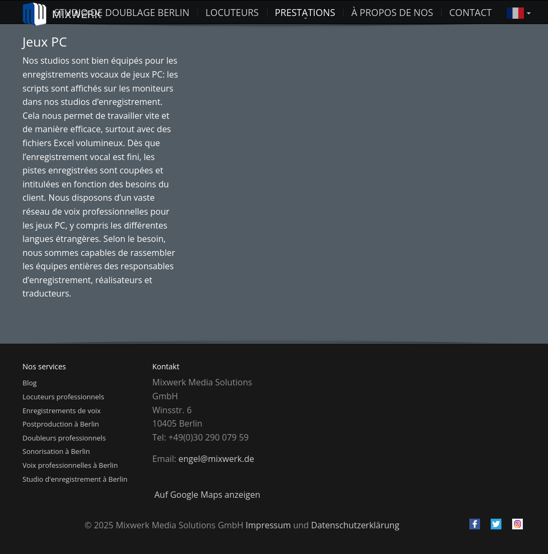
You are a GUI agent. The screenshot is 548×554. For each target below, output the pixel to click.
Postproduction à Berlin (60, 424)
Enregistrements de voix (61, 410)
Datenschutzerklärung (355, 525)
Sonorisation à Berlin (56, 451)
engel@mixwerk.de (216, 459)
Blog (29, 383)
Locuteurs (232, 12)
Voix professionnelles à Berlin (70, 465)
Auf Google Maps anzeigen (208, 494)
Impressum (268, 525)
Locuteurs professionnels (63, 396)
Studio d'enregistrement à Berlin (74, 479)
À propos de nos (392, 12)
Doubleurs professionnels (64, 438)
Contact (470, 12)
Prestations (305, 12)
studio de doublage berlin (121, 12)
